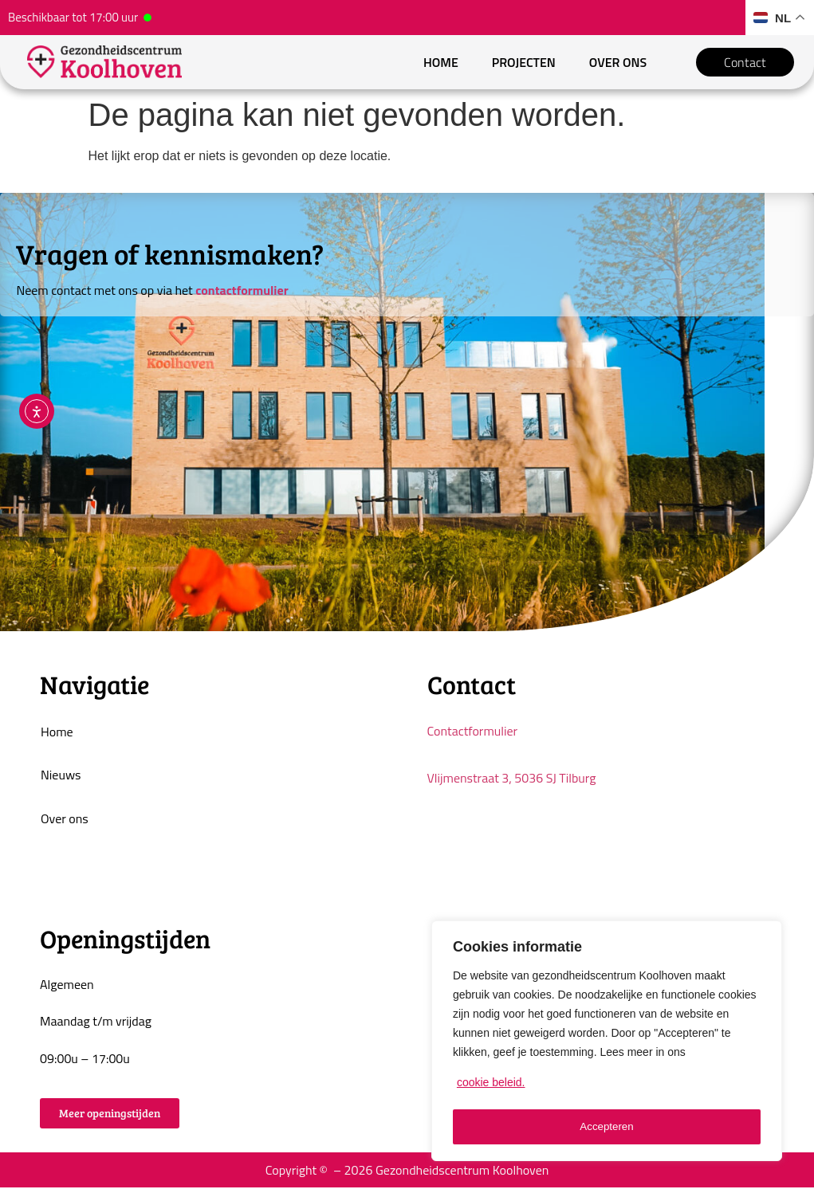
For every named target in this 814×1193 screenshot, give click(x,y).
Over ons (616, 63)
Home (440, 63)
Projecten (522, 63)
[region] (606, 1043)
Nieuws (61, 779)
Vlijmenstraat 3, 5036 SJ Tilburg (511, 781)
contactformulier (241, 293)
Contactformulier (472, 734)
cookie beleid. (491, 1087)
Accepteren (607, 1126)
